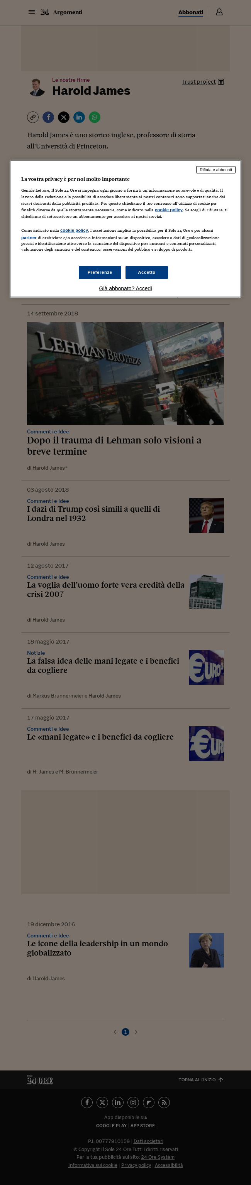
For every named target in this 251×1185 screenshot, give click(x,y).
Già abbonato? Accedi (125, 288)
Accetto (147, 272)
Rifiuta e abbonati (216, 169)
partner (29, 237)
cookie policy (169, 209)
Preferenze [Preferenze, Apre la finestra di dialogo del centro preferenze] (100, 272)
